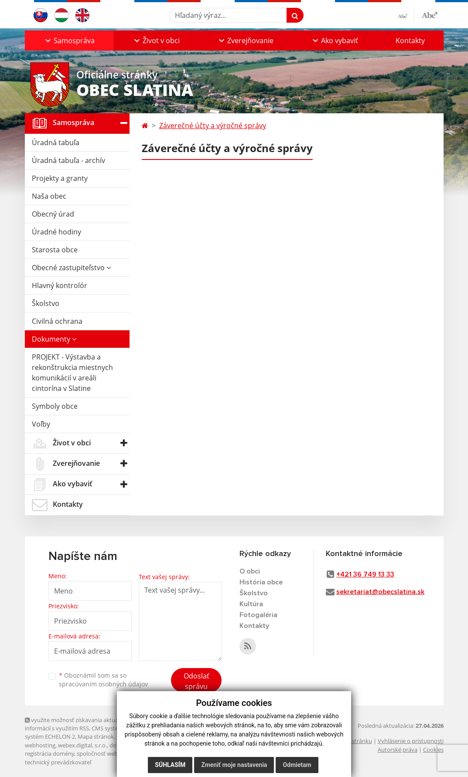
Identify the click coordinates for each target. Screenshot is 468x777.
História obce (261, 582)
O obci (249, 571)
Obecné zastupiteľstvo (71, 267)
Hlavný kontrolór (59, 285)
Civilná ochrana (57, 321)
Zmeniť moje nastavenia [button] (234, 764)
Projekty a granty (60, 178)
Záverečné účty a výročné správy (212, 125)
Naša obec (49, 196)
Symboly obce (55, 406)
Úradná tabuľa (55, 142)
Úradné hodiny (56, 232)
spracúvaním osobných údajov (103, 684)
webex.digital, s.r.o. (82, 745)
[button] (69, 41)
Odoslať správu (196, 681)
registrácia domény (49, 753)
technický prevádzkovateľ (58, 762)
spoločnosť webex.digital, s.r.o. (116, 753)
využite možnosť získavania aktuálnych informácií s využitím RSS (78, 724)
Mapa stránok (96, 736)
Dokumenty (54, 339)
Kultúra (251, 604)
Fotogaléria (258, 614)
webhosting (40, 745)
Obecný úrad (53, 214)
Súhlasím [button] (170, 764)
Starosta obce (55, 249)
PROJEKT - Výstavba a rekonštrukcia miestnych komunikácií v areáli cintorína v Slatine (72, 372)
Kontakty (410, 40)
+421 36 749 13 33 (365, 574)
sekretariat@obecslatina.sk (380, 591)
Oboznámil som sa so (103, 680)
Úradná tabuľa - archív (68, 160)
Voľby (41, 424)
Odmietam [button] (297, 764)
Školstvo (45, 303)
